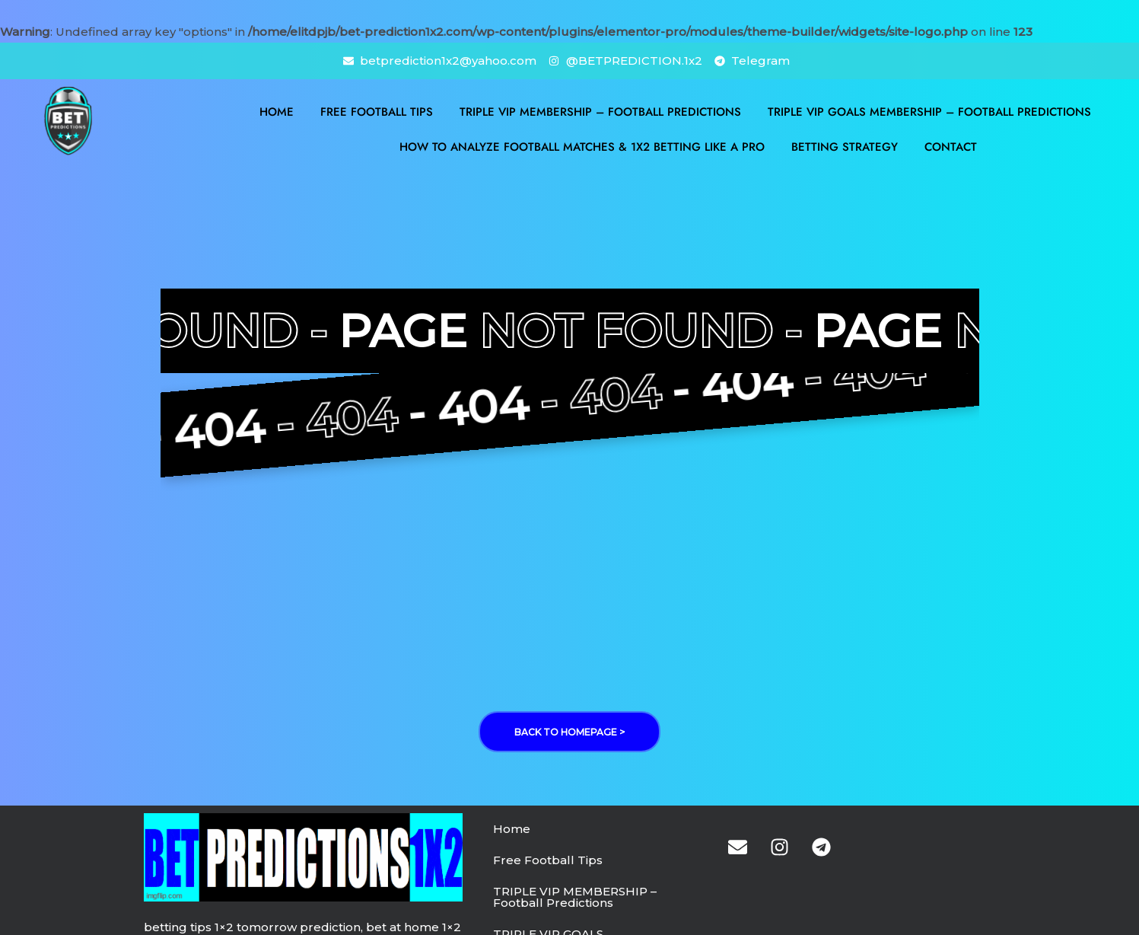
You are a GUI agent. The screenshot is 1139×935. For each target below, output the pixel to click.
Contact (950, 147)
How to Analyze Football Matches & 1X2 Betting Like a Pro (582, 147)
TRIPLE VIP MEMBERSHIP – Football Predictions (600, 112)
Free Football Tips (376, 112)
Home (276, 112)
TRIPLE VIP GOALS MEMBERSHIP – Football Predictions (929, 112)
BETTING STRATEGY (844, 147)
